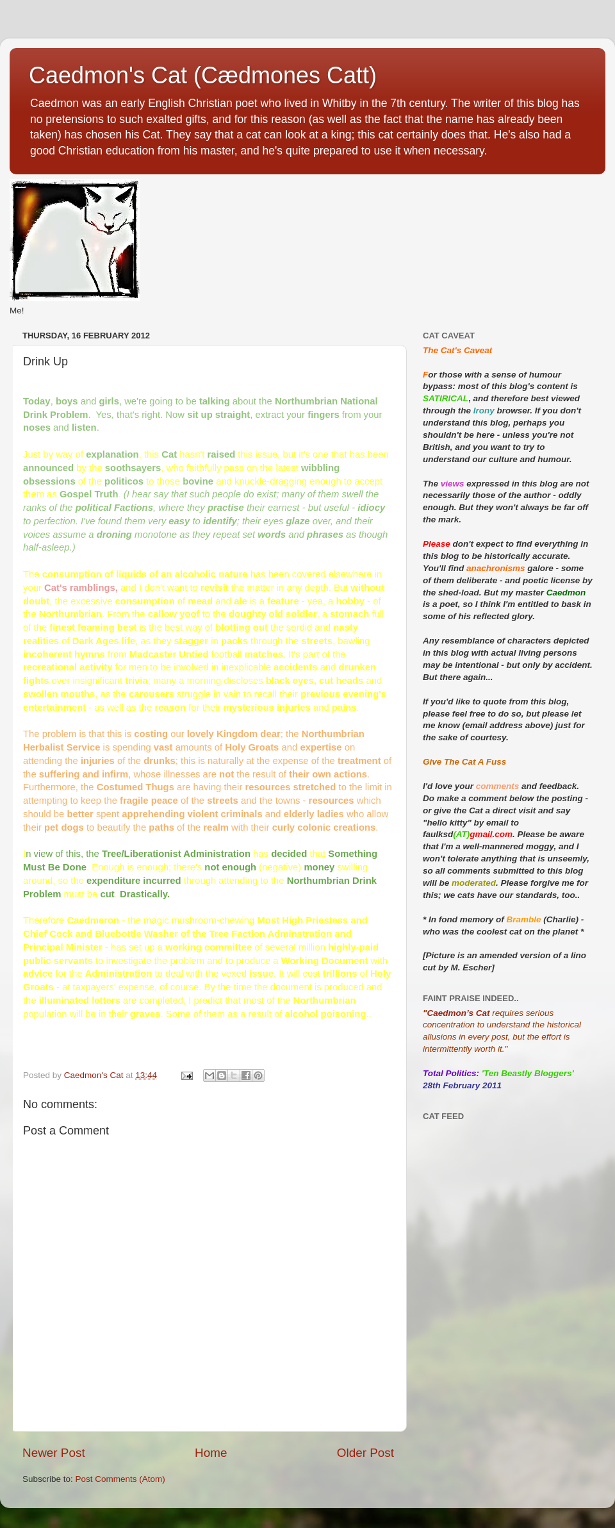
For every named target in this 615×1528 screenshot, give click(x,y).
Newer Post (53, 1452)
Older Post (365, 1452)
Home (211, 1452)
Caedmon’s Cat (458, 1013)
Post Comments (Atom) (120, 1479)
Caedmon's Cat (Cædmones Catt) (203, 75)
